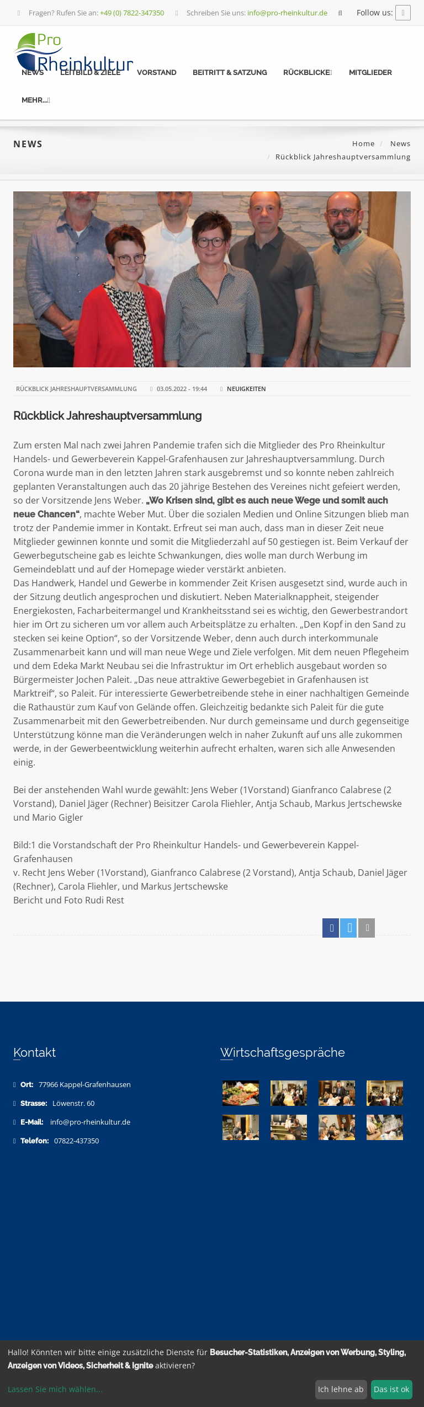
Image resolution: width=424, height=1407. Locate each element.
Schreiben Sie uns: (250, 13)
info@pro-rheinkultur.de (90, 1122)
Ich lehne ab (341, 1389)
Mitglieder (370, 72)
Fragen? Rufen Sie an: (89, 13)
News (33, 72)
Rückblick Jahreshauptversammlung (107, 415)
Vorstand (156, 72)
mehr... (36, 100)
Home (363, 143)
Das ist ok (391, 1389)
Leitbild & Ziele (90, 72)
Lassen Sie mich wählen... (55, 1389)
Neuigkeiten (246, 388)
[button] (330, 928)
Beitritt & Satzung (230, 72)
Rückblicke (307, 72)
